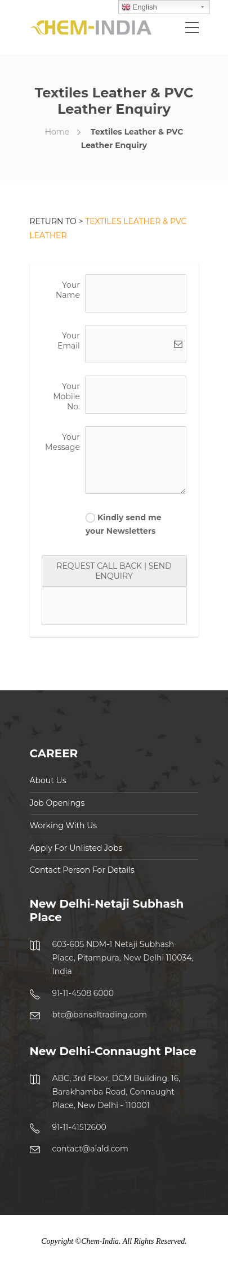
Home (57, 132)
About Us (48, 780)
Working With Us (63, 825)
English (139, 7)
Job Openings (57, 803)
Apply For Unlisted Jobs (76, 848)
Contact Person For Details (82, 870)
